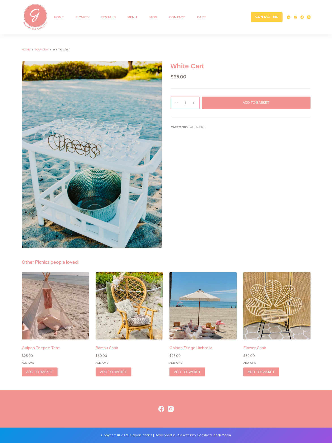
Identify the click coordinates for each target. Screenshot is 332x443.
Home (59, 17)
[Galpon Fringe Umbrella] (203, 305)
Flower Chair (254, 347)
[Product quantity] (185, 103)
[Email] (295, 17)
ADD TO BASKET (256, 102)
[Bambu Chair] (129, 305)
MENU (132, 17)
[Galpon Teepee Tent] (55, 305)
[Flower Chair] (277, 305)
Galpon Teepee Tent (41, 347)
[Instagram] (309, 17)
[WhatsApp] (288, 17)
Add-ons (198, 127)
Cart (201, 17)
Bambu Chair (107, 347)
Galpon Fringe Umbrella (190, 347)
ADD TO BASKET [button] (39, 372)
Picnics (82, 17)
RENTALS (108, 17)
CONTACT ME (266, 17)
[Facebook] (302, 17)
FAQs (153, 17)
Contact (177, 17)
